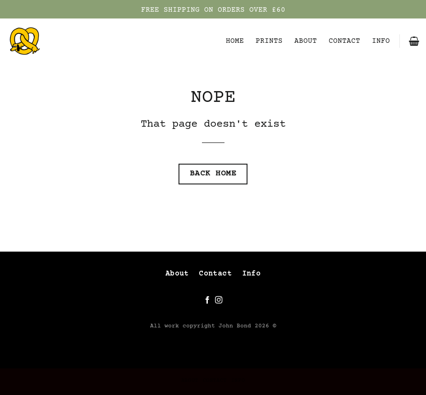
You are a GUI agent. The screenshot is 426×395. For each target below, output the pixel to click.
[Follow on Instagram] (218, 300)
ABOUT (305, 41)
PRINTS (269, 41)
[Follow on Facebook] (207, 300)
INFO (381, 41)
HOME (235, 41)
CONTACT (344, 41)
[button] (414, 41)
